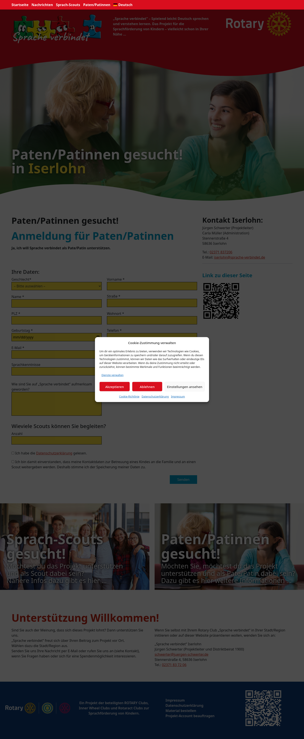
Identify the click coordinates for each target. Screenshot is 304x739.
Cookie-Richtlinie (129, 396)
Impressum (178, 396)
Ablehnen (147, 386)
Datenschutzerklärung (155, 396)
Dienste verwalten (112, 375)
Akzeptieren (114, 386)
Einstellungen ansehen (184, 386)
